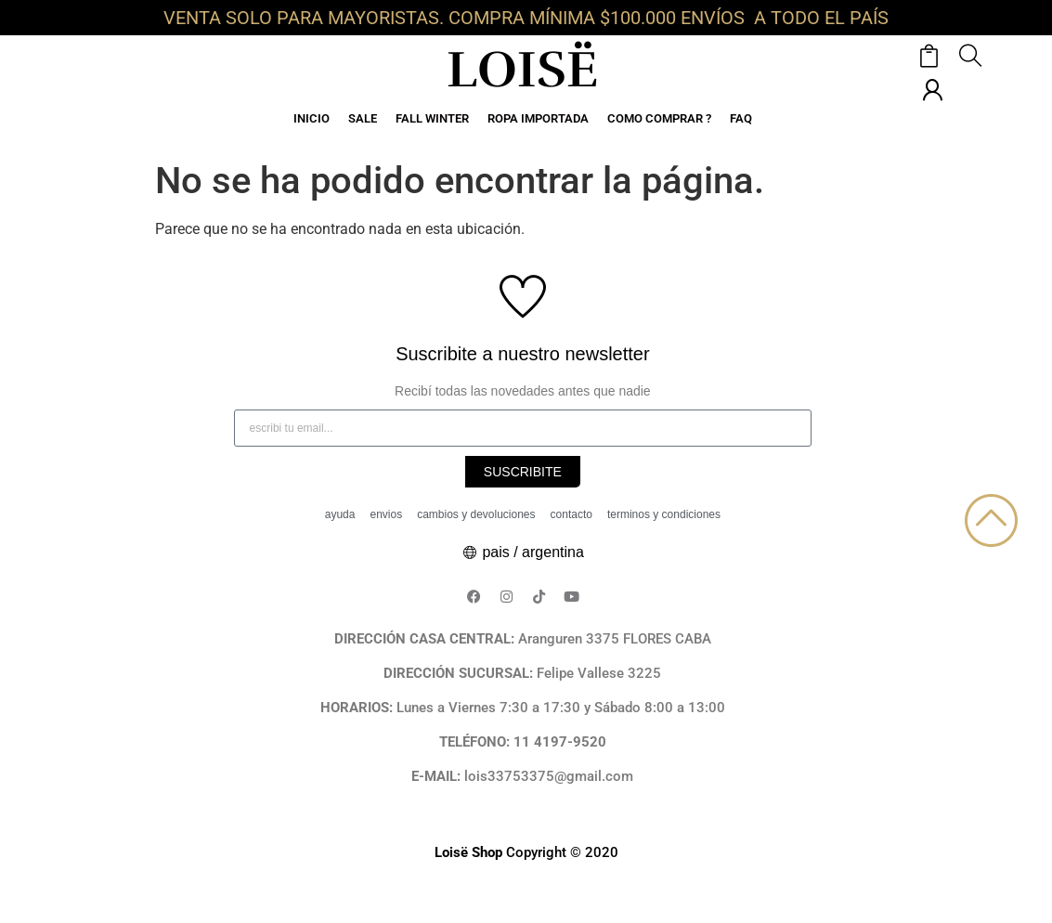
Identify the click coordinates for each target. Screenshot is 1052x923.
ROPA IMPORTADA (538, 118)
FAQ (741, 118)
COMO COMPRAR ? (659, 118)
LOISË (522, 69)
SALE (362, 118)
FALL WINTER (432, 118)
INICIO (311, 118)
